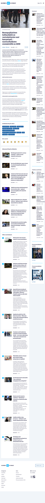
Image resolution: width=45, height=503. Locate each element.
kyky (8, 84)
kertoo (19, 60)
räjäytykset (19, 132)
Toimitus (17, 476)
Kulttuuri (3, 481)
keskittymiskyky (13, 126)
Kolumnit (3, 485)
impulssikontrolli (6, 126)
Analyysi (3, 47)
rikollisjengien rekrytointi (7, 128)
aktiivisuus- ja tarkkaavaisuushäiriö (9, 132)
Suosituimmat (18, 474)
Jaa (26, 47)
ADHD (23, 132)
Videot (2, 483)
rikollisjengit (5, 134)
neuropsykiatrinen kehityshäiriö (8, 130)
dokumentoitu (14, 93)
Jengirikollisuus (11, 134)
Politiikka (3, 472)
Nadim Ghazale (16, 128)
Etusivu (17, 472)
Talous (2, 474)
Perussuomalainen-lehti (20, 480)
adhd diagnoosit (20, 126)
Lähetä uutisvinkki (19, 478)
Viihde (2, 487)
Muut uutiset (3, 480)
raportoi (23, 100)
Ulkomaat (7, 47)
